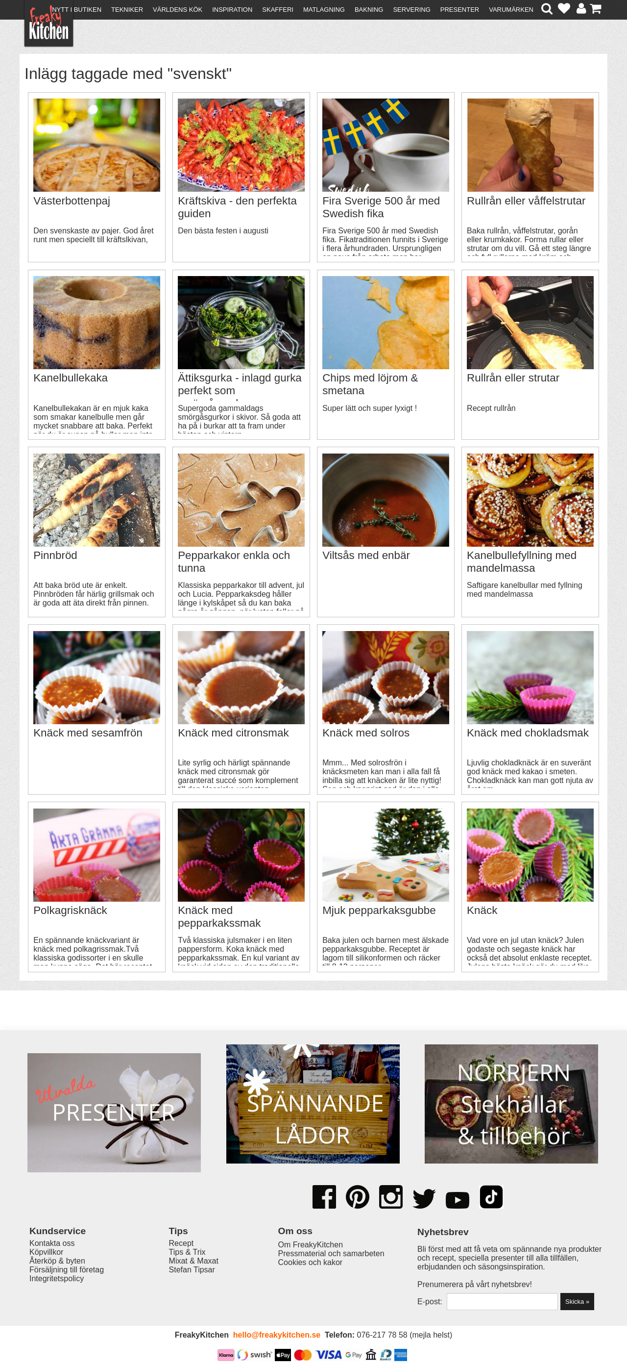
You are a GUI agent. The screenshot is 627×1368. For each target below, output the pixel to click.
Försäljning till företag (66, 1270)
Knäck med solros (366, 733)
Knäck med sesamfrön (88, 733)
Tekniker (127, 9)
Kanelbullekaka (70, 378)
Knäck (482, 910)
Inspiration (232, 9)
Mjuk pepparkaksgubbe (379, 910)
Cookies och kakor (310, 1262)
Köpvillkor (46, 1252)
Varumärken (511, 9)
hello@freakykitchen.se (276, 1335)
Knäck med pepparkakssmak (219, 916)
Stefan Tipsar (192, 1270)
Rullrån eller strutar (513, 378)
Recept (181, 1243)
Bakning (369, 9)
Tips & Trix (187, 1252)
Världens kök (177, 9)
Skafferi (277, 9)
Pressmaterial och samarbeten (331, 1253)
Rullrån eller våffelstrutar (526, 201)
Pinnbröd (55, 555)
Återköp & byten (57, 1261)
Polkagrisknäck (70, 910)
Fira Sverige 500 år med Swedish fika (381, 207)
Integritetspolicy (56, 1278)
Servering (411, 9)
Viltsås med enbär (366, 555)
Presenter (459, 9)
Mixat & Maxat (193, 1261)
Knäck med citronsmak (233, 733)
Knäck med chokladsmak (528, 733)
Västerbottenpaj (71, 201)
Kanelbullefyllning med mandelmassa (522, 561)
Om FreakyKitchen (310, 1245)
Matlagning (324, 9)
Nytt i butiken (76, 9)
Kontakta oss (52, 1243)
